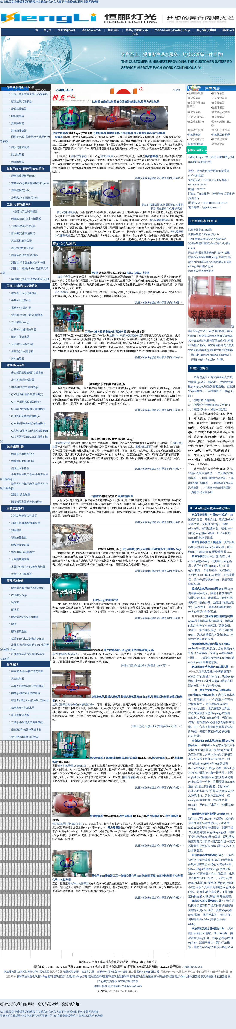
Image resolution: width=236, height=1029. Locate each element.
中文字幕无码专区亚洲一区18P (38, 1015)
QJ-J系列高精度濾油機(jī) (25, 416)
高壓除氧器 (113, 133)
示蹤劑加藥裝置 (20, 559)
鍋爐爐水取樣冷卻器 (22, 461)
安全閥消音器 (219, 98)
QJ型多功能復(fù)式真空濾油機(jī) (30, 430)
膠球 (13, 624)
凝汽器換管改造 (20, 714)
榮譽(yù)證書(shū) (103, 954)
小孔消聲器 (220, 976)
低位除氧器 (126, 133)
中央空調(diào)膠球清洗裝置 (27, 671)
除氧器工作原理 (221, 134)
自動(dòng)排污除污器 (23, 329)
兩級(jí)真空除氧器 (161, 875)
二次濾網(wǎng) (20, 322)
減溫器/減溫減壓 (20, 494)
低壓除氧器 (99, 133)
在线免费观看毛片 (67, 1015)
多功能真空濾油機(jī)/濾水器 (27, 372)
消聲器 (94, 272)
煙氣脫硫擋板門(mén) (23, 175)
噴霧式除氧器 (71, 971)
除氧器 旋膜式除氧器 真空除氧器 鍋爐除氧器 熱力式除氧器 (125, 101)
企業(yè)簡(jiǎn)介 (61, 954)
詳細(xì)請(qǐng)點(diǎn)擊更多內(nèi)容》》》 (157, 726)
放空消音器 (63, 276)
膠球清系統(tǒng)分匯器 (24, 616)
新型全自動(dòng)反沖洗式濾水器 (30, 700)
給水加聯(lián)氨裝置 (23, 552)
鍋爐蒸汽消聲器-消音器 (24, 255)
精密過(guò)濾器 (221, 112)
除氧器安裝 (194, 134)
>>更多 (177, 89)
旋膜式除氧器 (19, 108)
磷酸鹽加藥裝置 (20, 544)
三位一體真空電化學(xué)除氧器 (29, 94)
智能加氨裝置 (19, 537)
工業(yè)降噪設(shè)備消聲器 (27, 685)
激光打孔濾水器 (20, 336)
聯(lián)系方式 (177, 954)
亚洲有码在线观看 (10, 1015)
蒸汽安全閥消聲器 (164, 976)
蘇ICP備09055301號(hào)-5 (123, 991)
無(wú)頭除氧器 (221, 354)
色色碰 (99, 1015)
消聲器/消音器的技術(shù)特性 (28, 262)
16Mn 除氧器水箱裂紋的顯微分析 (207, 238)
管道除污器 (88, 971)
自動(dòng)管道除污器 (105, 600)
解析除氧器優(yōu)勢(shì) (71, 765)
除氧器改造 (188, 971)
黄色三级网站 (86, 1015)
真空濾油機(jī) (196, 121)
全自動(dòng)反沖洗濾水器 (26, 729)
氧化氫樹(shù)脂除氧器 (169, 208)
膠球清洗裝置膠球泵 (117, 976)
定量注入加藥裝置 (21, 573)
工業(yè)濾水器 (93, 331)
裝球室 (15, 602)
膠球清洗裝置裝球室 (94, 976)
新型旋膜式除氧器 (21, 101)
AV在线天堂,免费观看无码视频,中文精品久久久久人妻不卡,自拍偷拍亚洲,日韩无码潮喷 (49, 1)
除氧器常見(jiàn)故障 (200, 229)
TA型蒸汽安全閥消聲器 (24, 211)
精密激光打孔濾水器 (22, 707)
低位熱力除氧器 (143, 133)
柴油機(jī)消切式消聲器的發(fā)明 (30, 279)
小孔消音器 (61, 292)
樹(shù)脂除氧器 (20, 147)
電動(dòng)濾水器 (21, 307)
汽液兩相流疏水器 (131, 986)
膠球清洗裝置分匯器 (141, 976)
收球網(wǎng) (19, 595)
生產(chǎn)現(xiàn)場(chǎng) (131, 954)
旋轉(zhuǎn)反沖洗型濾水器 (125, 335)
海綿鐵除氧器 (19, 130)
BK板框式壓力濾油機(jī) (24, 387)
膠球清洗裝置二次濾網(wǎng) (65, 976)
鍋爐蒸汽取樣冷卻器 (22, 453)
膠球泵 (15, 609)
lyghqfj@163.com (211, 207)
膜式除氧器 (106, 156)
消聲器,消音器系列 (202, 492)
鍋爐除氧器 (17, 161)
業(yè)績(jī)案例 (158, 954)
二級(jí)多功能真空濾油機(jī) (27, 722)
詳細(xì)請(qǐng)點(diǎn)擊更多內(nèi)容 (157, 178)
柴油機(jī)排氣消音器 (23, 233)
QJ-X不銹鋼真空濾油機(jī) (26, 401)
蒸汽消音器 (56, 971)
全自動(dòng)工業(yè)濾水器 (27, 314)
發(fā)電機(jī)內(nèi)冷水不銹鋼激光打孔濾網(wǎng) (151, 549)
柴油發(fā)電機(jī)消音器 (25, 736)
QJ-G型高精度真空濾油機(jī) (27, 394)
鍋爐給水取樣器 (20, 468)
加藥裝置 (16, 530)
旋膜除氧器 (218, 107)
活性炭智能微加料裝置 (24, 515)
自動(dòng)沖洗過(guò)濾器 (112, 971)
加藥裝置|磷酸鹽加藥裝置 (25, 522)
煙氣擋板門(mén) (20, 190)
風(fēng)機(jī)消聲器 (22, 247)
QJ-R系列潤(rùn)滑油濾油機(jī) (28, 423)
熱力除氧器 (17, 154)
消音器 (132, 971)
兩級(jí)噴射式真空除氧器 (25, 693)
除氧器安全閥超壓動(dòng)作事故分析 (209, 257)
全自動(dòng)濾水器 (22, 351)
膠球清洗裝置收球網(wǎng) (32, 976)
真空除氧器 (17, 123)
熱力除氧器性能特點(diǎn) (67, 823)
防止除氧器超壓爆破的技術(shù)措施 (209, 252)
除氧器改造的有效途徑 (201, 270)
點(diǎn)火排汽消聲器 (187, 976)
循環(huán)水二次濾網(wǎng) (27, 638)
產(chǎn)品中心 (82, 954)
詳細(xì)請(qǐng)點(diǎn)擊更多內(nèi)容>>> (145, 665)
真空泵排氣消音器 (21, 240)
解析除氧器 (17, 116)
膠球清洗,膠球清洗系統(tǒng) (27, 587)
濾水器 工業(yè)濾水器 (23, 293)
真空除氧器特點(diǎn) (64, 653)
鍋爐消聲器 (218, 144)
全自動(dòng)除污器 (22, 344)
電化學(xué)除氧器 (102, 875)
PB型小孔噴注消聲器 (200, 473)
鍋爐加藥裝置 (125, 496)
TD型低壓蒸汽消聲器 (23, 226)
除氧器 (59, 137)
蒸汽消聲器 (207, 976)
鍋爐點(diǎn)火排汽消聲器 (26, 218)
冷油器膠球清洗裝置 (22, 379)
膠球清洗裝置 (19, 631)
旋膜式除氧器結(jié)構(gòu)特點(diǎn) (73, 704)
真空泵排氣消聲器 (128, 981)
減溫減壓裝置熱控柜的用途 (26, 501)
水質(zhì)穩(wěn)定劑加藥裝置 (28, 566)
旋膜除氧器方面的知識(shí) (203, 234)
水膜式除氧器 (60, 133)
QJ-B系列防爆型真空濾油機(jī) (28, 408)
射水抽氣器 (17, 358)
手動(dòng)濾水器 (21, 300)
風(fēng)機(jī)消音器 (138, 272)
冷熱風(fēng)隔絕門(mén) (25, 197)
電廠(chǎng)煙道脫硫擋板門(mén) (30, 183)
